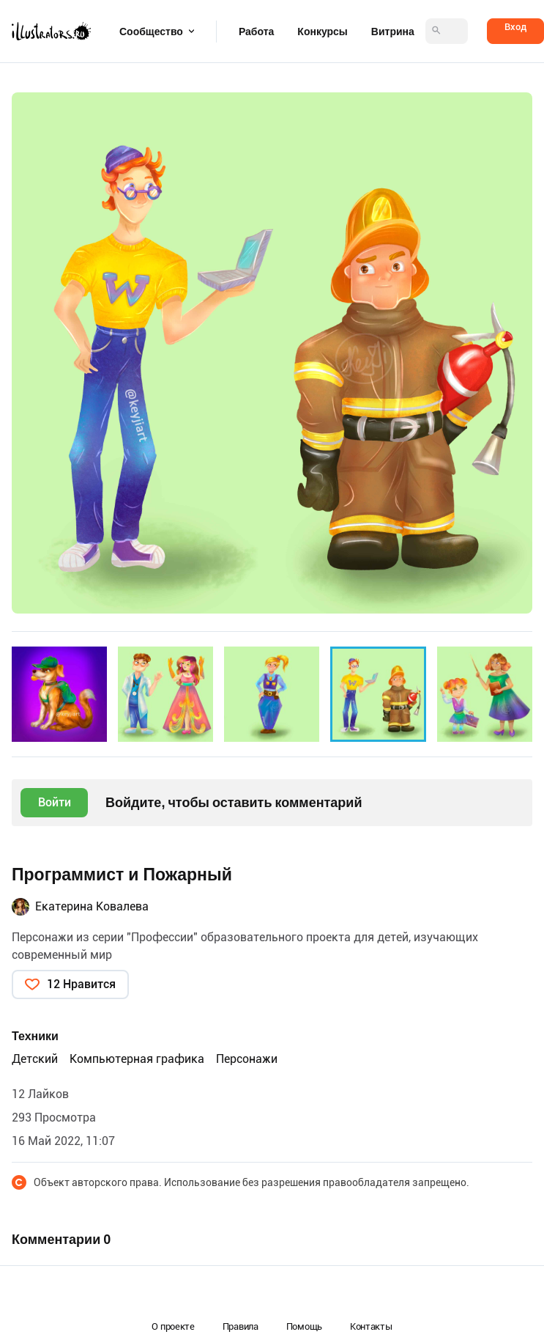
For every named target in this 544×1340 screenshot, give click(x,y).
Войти (54, 802)
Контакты (371, 1326)
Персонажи (246, 1059)
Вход (515, 26)
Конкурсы (322, 31)
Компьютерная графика (137, 1059)
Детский (35, 1059)
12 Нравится (81, 984)
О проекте (173, 1326)
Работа (256, 31)
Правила (240, 1326)
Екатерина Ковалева (92, 906)
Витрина (392, 31)
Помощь (304, 1326)
